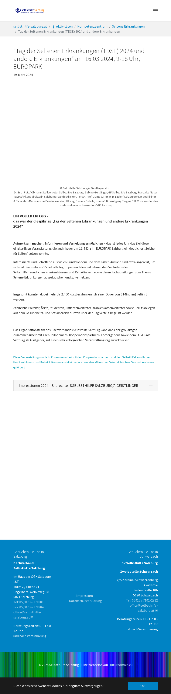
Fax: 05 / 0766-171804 (28, 607)
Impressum (84, 595)
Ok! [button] (142, 686)
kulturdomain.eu (121, 665)
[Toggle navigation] (155, 10)
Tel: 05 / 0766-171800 (28, 602)
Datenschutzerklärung (85, 601)
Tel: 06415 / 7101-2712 (142, 600)
